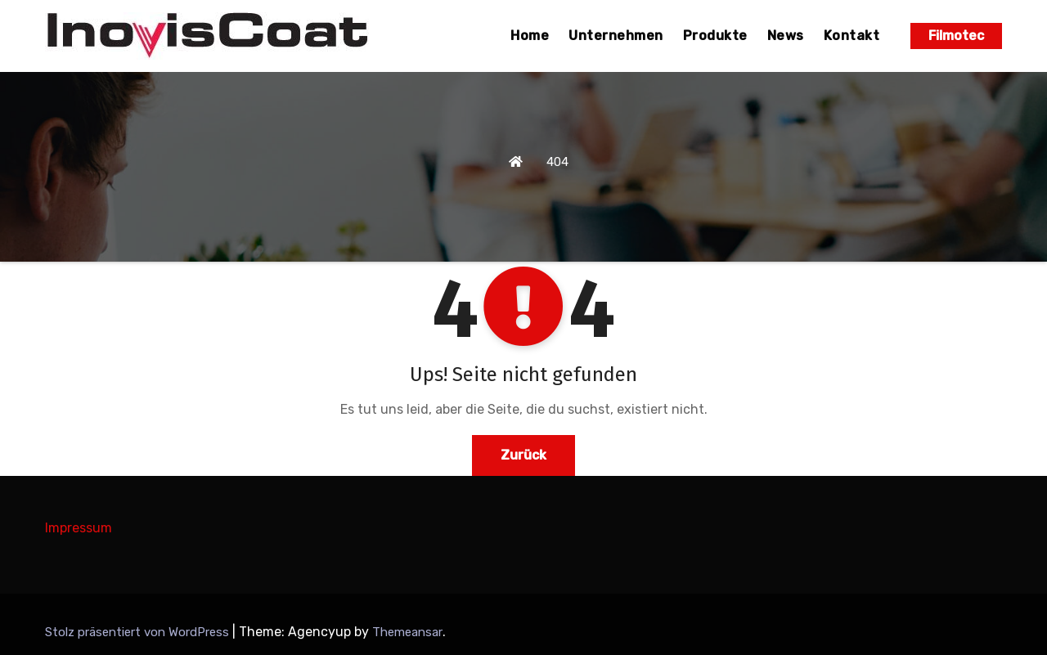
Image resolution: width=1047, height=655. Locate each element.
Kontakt (852, 35)
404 (557, 162)
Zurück (523, 455)
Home (529, 35)
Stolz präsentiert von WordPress (138, 632)
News (785, 35)
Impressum (78, 528)
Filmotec (956, 35)
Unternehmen (615, 35)
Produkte (715, 35)
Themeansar (407, 632)
